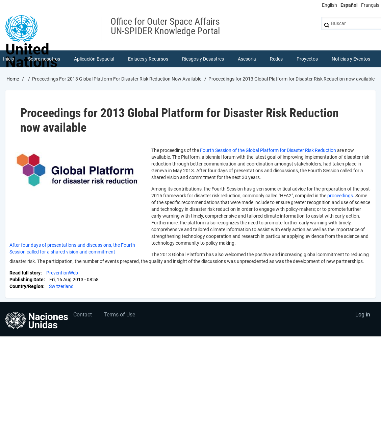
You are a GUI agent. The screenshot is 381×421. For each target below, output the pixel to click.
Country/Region (26, 286)
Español (349, 5)
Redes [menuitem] (276, 59)
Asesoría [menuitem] (247, 59)
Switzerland (61, 286)
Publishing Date (26, 279)
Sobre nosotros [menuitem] (44, 59)
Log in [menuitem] (362, 314)
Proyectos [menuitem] (307, 59)
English (329, 5)
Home (12, 79)
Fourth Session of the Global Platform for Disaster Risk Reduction (268, 150)
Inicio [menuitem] (8, 59)
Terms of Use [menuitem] (119, 314)
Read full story (25, 272)
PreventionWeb (62, 272)
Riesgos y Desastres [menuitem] (203, 59)
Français (370, 5)
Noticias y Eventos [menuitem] (351, 59)
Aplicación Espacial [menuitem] (94, 59)
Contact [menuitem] (82, 314)
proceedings (340, 195)
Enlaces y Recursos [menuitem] (148, 59)
